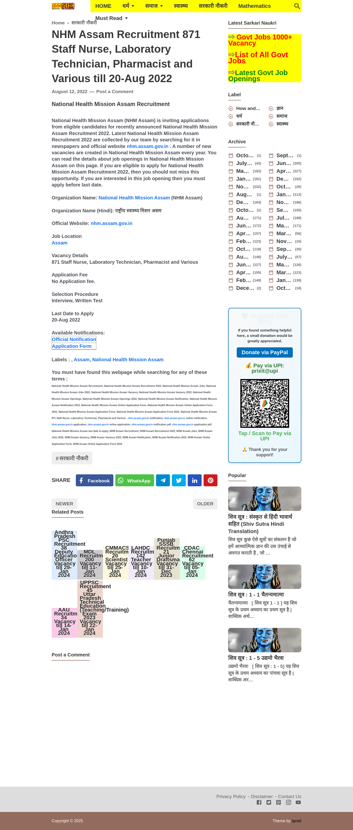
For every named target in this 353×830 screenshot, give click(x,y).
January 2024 (284, 194)
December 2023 (243, 202)
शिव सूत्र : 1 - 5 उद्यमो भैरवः (256, 658)
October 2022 (243, 249)
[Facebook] (94, 480)
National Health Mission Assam (134, 197)
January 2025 (243, 179)
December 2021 (245, 288)
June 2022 (243, 264)
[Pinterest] (210, 480)
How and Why (248, 108)
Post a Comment (114, 91)
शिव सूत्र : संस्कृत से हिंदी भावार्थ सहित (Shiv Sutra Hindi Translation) (260, 524)
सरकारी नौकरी (213, 6)
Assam (60, 242)
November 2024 (243, 186)
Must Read (108, 18)
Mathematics (254, 6)
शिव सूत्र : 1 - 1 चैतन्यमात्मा (256, 595)
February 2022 (243, 280)
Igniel (296, 821)
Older (205, 503)
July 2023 (284, 218)
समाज (151, 6)
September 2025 (285, 155)
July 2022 (285, 257)
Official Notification (74, 339)
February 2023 (243, 241)
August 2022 (243, 257)
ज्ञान (279, 108)
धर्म (125, 6)
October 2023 (245, 210)
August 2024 (245, 194)
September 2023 (284, 210)
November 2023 (284, 202)
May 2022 (284, 264)
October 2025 (245, 155)
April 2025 (284, 171)
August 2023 (243, 218)
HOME (103, 6)
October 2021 (285, 288)
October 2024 (285, 186)
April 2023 (243, 233)
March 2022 (284, 272)
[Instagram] (288, 802)
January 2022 (284, 280)
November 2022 (285, 241)
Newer (64, 503)
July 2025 (244, 163)
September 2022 (285, 249)
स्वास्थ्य (181, 6)
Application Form (72, 346)
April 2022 (243, 272)
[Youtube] (298, 802)
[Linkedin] (195, 480)
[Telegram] (163, 480)
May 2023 (284, 225)
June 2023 (243, 225)
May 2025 (243, 171)
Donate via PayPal (265, 352)
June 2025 (284, 163)
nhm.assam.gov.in (147, 146)
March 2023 (285, 233)
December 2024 (284, 179)
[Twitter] (134, 480)
